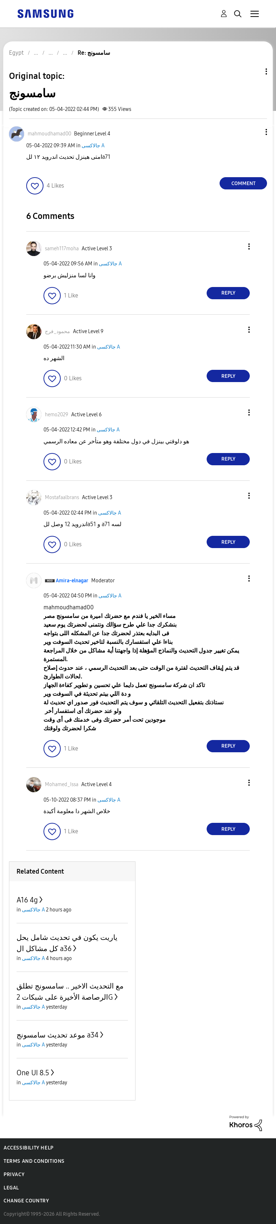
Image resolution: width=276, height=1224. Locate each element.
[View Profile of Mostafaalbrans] (62, 497)
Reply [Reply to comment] (228, 293)
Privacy (14, 1174)
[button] (254, 132)
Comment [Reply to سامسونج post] (243, 183)
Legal (11, 1188)
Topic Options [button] (254, 71)
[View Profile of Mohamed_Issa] (61, 784)
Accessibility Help (29, 1148)
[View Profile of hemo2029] (56, 415)
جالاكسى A (93, 146)
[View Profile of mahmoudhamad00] (49, 134)
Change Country (26, 1201)
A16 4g (27, 900)
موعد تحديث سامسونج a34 (57, 1035)
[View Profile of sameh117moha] (62, 249)
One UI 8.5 (33, 1072)
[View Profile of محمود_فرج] (57, 331)
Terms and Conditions (34, 1161)
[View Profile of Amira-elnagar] (72, 581)
